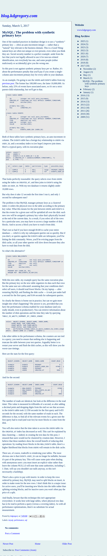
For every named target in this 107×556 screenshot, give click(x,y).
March (86, 78)
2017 (83, 66)
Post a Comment (12, 529)
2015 (83, 98)
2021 (83, 53)
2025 (83, 41)
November (88, 69)
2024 (83, 44)
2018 (83, 63)
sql (26, 516)
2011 (83, 111)
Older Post (67, 539)
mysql (10, 516)
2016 (83, 95)
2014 (83, 101)
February (87, 89)
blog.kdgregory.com (19, 15)
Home (37, 539)
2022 (83, 50)
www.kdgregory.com (86, 30)
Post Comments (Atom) (25, 545)
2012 (83, 108)
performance (19, 516)
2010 (83, 114)
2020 (83, 56)
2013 (83, 104)
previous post (8, 83)
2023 (83, 47)
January (87, 92)
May (85, 75)
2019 (83, 59)
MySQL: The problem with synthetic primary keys (94, 83)
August (86, 72)
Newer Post (8, 539)
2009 (83, 117)
